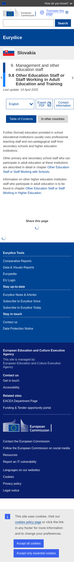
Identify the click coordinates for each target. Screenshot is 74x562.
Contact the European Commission (26, 441)
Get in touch (11, 380)
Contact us (10, 322)
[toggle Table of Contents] (21, 119)
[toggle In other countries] (53, 119)
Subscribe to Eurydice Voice (21, 301)
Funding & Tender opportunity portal (27, 407)
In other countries (53, 119)
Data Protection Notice (18, 328)
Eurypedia (10, 273)
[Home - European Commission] (21, 12)
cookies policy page (28, 522)
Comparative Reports (17, 261)
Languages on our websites (21, 470)
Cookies (8, 476)
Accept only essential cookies (36, 553)
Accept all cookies (29, 543)
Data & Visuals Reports (18, 267)
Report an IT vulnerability (20, 461)
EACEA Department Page (20, 401)
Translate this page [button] (55, 12)
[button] (66, 12)
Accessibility (11, 387)
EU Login (9, 280)
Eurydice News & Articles (20, 294)
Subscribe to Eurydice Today (22, 307)
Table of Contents (21, 119)
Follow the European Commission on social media (36, 448)
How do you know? (58, 3)
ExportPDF (41, 104)
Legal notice (11, 490)
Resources (10, 455)
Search (63, 23)
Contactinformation (63, 104)
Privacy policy (12, 483)
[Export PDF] (44, 104)
